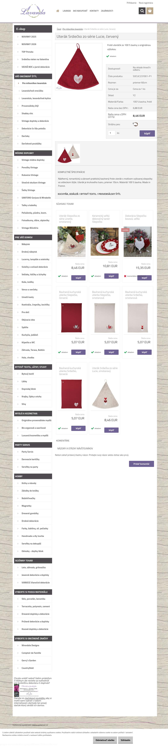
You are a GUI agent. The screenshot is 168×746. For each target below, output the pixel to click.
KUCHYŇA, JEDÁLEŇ (68, 194)
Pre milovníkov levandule (73, 29)
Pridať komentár (141, 464)
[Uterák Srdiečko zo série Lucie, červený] (78, 44)
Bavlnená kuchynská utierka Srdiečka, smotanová (136, 294)
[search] (142, 10)
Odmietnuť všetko (101, 740)
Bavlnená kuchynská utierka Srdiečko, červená (70, 371)
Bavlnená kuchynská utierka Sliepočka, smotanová (103, 294)
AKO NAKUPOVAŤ (80, 10)
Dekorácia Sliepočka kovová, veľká (135, 217)
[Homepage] (57, 10)
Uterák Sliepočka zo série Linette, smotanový (69, 218)
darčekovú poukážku (35, 698)
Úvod (59, 29)
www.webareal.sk (40, 724)
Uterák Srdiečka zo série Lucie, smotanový (105, 370)
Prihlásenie (131, 2)
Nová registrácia (146, 2)
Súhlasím (124, 740)
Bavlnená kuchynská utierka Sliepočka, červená (70, 294)
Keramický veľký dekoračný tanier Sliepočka (101, 218)
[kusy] (111, 133)
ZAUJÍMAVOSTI (107, 10)
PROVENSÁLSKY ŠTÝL (109, 194)
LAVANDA (67, 10)
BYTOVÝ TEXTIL (88, 194)
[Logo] (33, 11)
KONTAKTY (94, 10)
